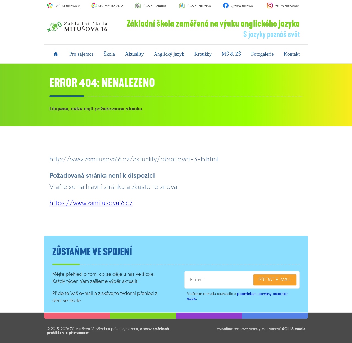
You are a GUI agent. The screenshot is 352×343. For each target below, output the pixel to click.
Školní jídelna (154, 6)
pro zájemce (81, 54)
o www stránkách (154, 328)
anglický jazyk (169, 54)
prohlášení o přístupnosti (68, 332)
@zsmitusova (242, 6)
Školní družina (199, 6)
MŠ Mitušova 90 (111, 6)
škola (109, 54)
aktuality (134, 54)
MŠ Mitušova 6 (67, 6)
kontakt (292, 54)
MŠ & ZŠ (231, 54)
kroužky (203, 54)
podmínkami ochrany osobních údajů (237, 296)
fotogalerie (262, 54)
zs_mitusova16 (287, 6)
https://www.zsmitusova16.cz (91, 203)
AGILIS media (293, 328)
